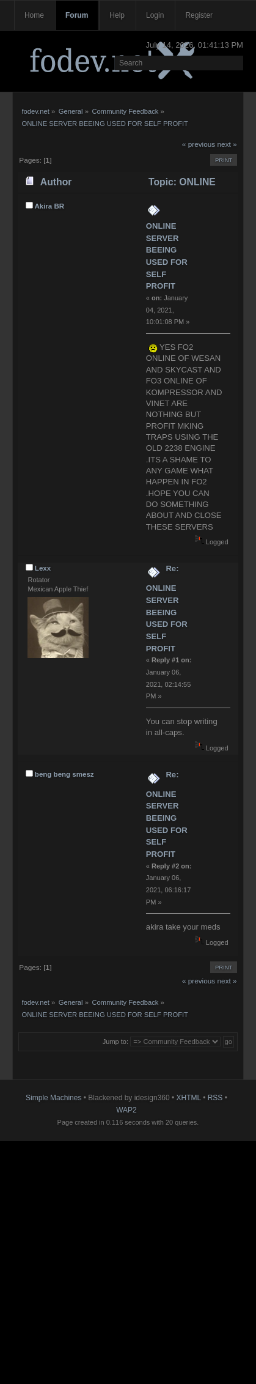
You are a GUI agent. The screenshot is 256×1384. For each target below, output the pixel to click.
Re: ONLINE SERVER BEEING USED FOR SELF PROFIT (167, 608)
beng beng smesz (64, 774)
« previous (198, 144)
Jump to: (115, 1041)
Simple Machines (53, 1098)
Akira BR (49, 206)
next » (227, 144)
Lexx (43, 568)
